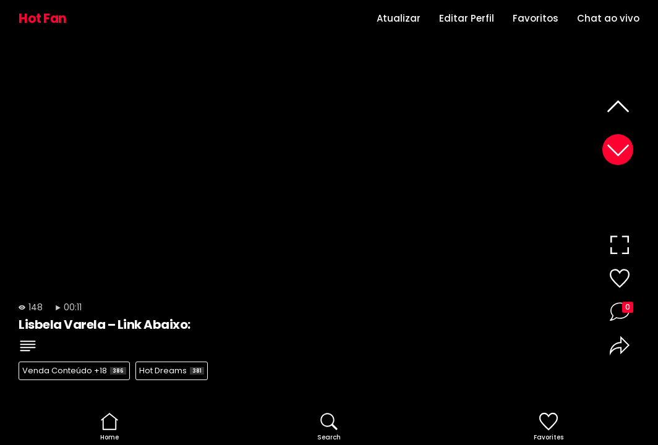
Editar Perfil (466, 18)
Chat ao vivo (608, 18)
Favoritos (535, 18)
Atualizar (399, 18)
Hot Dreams (171, 370)
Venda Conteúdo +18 (74, 370)
